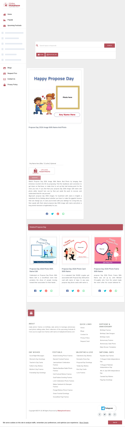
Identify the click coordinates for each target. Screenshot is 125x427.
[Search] (71, 45)
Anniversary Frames (106, 340)
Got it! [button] (115, 422)
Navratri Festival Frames (61, 359)
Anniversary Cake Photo (108, 344)
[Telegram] (107, 408)
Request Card (84, 341)
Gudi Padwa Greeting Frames (62, 377)
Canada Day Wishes (106, 376)
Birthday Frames (105, 330)
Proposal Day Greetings (84, 362)
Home (40, 55)
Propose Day (52, 55)
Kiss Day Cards (82, 369)
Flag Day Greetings (106, 380)
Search (109, 45)
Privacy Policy (85, 338)
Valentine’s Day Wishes (84, 356)
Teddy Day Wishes (83, 366)
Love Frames (81, 373)
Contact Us (84, 334)
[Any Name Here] (46, 163)
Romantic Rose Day (83, 359)
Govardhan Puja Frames (61, 397)
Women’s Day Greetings (37, 359)
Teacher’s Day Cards (36, 362)
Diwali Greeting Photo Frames (62, 356)
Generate (35, 177)
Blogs (82, 331)
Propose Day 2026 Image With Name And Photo (47, 127)
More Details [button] (84, 423)
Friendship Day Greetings (37, 373)
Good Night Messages (36, 356)
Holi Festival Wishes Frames (62, 374)
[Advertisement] (75, 20)
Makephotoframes (64, 411)
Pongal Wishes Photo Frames (63, 390)
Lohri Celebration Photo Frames (63, 381)
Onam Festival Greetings (61, 393)
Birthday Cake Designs (107, 333)
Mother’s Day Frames (36, 369)
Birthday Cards (105, 337)
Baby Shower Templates (108, 347)
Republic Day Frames (107, 356)
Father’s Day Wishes (36, 366)
